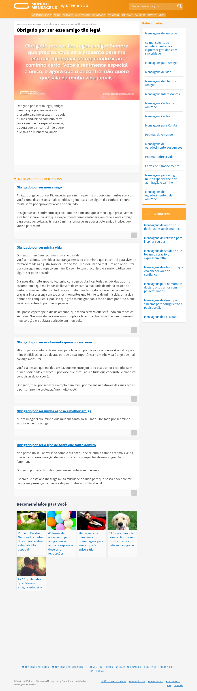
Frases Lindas (156, 15)
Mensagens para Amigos (161, 63)
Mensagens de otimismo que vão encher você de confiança (163, 271)
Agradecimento (41, 15)
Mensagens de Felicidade (161, 317)
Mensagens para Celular (161, 125)
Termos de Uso (137, 681)
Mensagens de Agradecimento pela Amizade (159, 195)
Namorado (98, 15)
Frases (109, 667)
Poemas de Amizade (159, 134)
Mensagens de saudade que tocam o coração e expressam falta (163, 254)
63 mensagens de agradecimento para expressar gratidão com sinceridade (161, 47)
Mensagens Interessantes (162, 94)
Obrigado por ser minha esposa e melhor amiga (54, 411)
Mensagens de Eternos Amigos (160, 83)
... (134, 235)
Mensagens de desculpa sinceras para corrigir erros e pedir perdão (163, 304)
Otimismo (113, 15)
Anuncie (178, 685)
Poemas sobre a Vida (159, 157)
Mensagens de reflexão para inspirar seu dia (163, 240)
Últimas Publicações (128, 667)
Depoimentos (94, 667)
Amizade (68, 15)
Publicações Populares (158, 667)
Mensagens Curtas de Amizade (159, 105)
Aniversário (82, 15)
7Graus (30, 681)
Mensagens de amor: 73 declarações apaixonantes (162, 227)
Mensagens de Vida (158, 72)
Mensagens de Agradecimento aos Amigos (163, 146)
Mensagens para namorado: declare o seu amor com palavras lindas (163, 287)
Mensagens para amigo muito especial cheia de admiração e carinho (161, 178)
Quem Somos (155, 681)
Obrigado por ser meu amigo (39, 187)
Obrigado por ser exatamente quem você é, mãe (54, 342)
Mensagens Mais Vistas (35, 667)
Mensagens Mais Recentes (67, 667)
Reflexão (126, 15)
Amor (57, 15)
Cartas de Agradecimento (162, 166)
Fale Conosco (173, 681)
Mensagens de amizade (161, 33)
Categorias (97, 671)
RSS (169, 685)
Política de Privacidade (113, 681)
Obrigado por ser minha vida (39, 247)
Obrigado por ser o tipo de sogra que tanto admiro (56, 445)
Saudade (140, 15)
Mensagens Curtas (157, 116)
